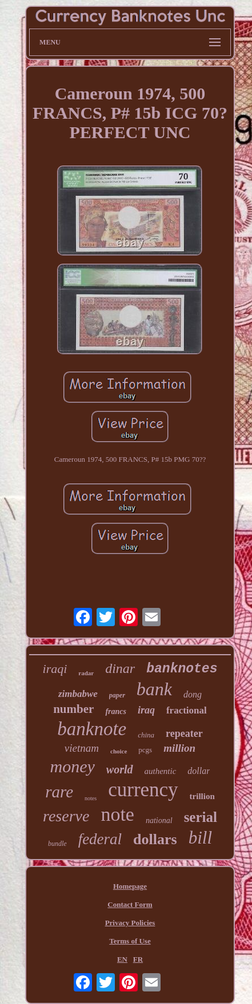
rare (59, 792)
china (146, 735)
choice (118, 751)
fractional (186, 710)
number (73, 709)
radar (86, 673)
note (117, 814)
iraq (146, 710)
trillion (202, 796)
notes (91, 798)
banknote (91, 729)
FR (138, 959)
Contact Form (129, 904)
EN (122, 959)
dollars (155, 839)
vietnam (82, 748)
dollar (198, 771)
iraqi (55, 669)
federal (100, 839)
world (119, 769)
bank (154, 689)
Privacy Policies (130, 922)
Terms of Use (129, 941)
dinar (120, 668)
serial (200, 817)
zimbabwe (78, 693)
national (159, 820)
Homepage (130, 886)
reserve (66, 816)
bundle (57, 844)
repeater (184, 733)
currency (143, 790)
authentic (161, 771)
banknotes (181, 669)
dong (192, 694)
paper (117, 695)
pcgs (145, 749)
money (72, 766)
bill (200, 838)
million (179, 748)
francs (115, 711)
